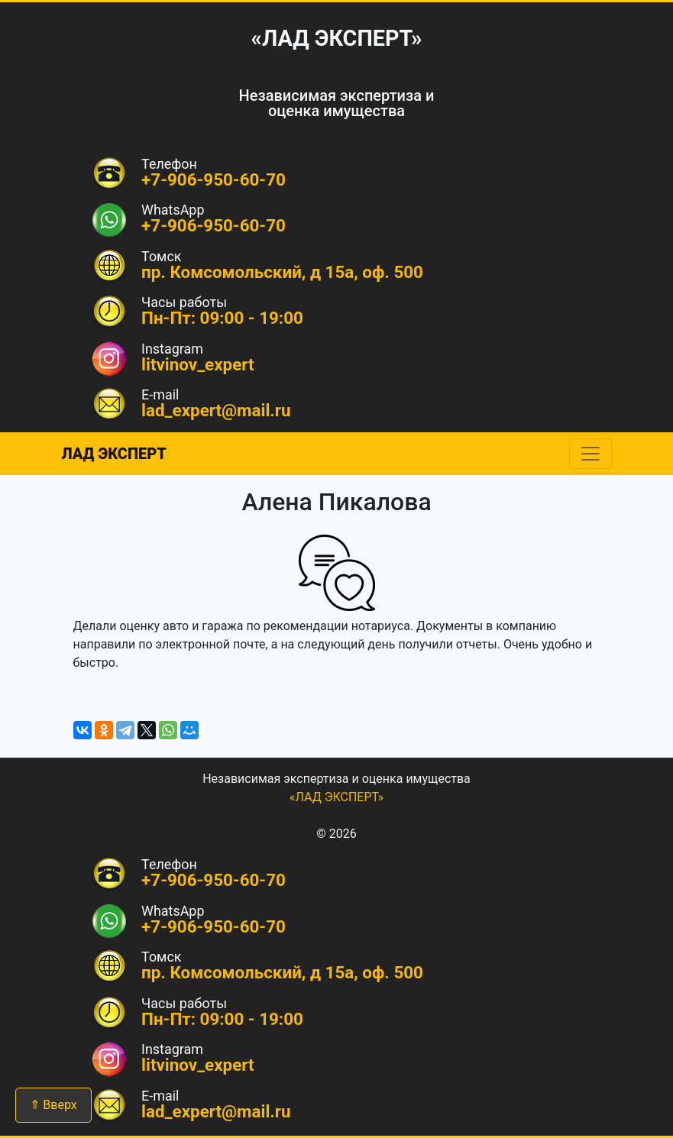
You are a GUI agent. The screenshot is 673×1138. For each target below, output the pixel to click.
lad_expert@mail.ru (216, 410)
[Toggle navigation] (590, 453)
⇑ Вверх (53, 1105)
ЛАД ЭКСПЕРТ (114, 454)
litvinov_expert (197, 364)
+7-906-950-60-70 (213, 225)
